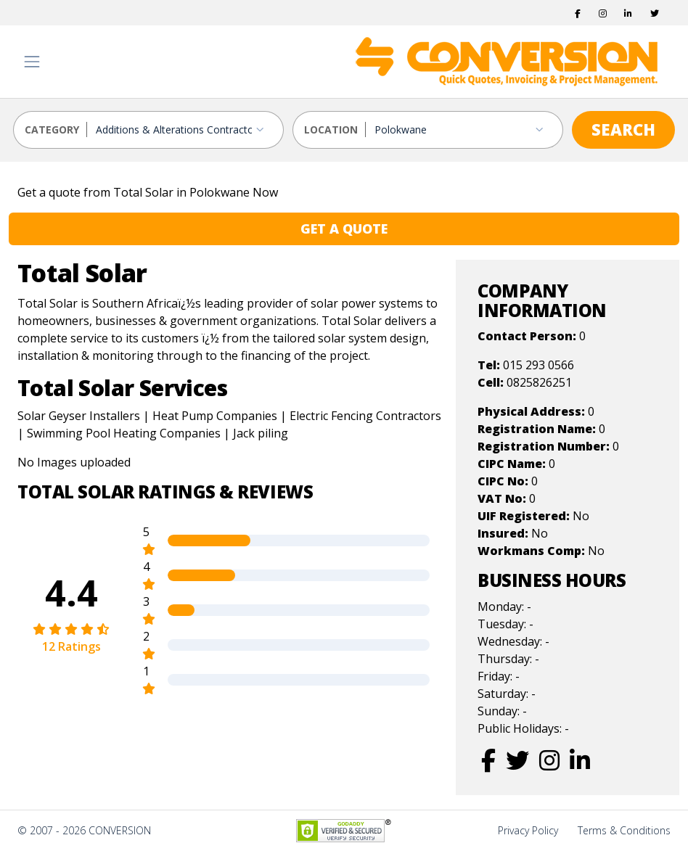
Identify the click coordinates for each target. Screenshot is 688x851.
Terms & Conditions (624, 830)
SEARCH (623, 129)
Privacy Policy (528, 830)
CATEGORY (52, 129)
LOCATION (331, 129)
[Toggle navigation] (32, 62)
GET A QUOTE (344, 228)
